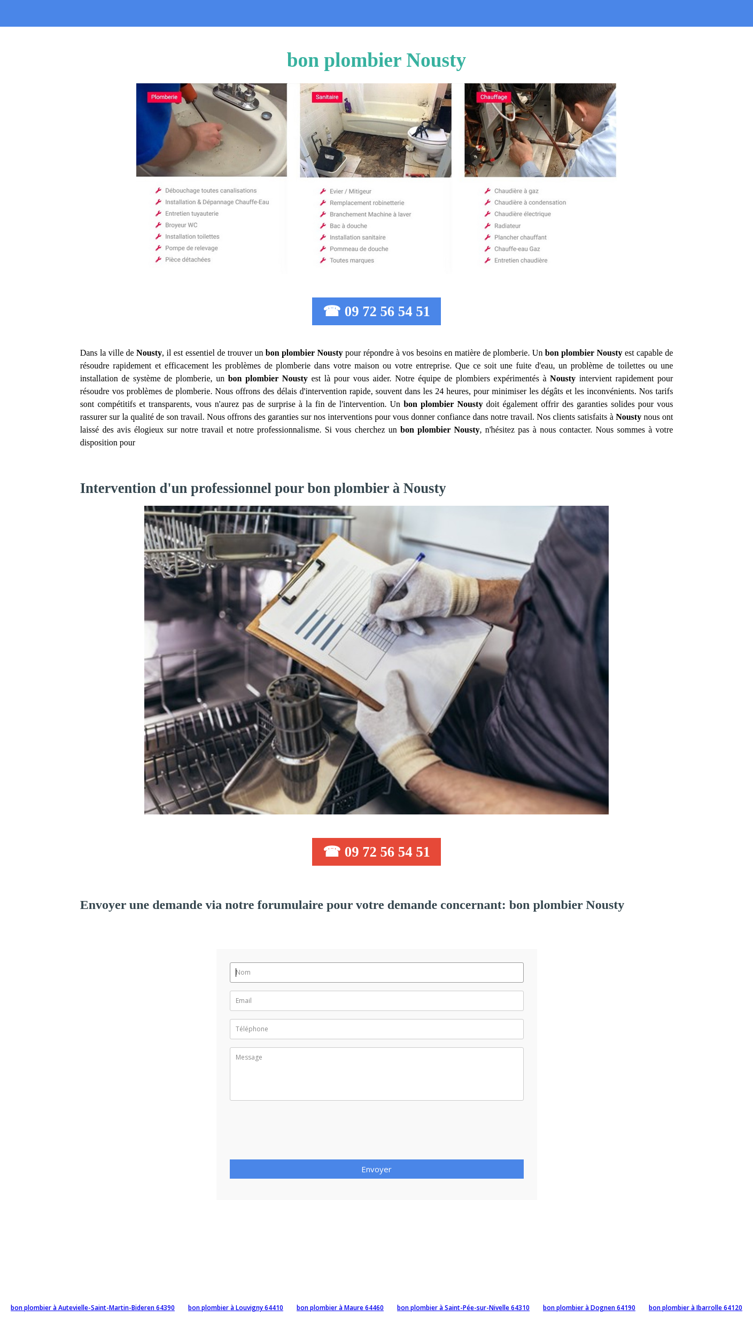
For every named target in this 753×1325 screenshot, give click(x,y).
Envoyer (376, 1169)
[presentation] (311, 1133)
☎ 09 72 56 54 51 (376, 311)
